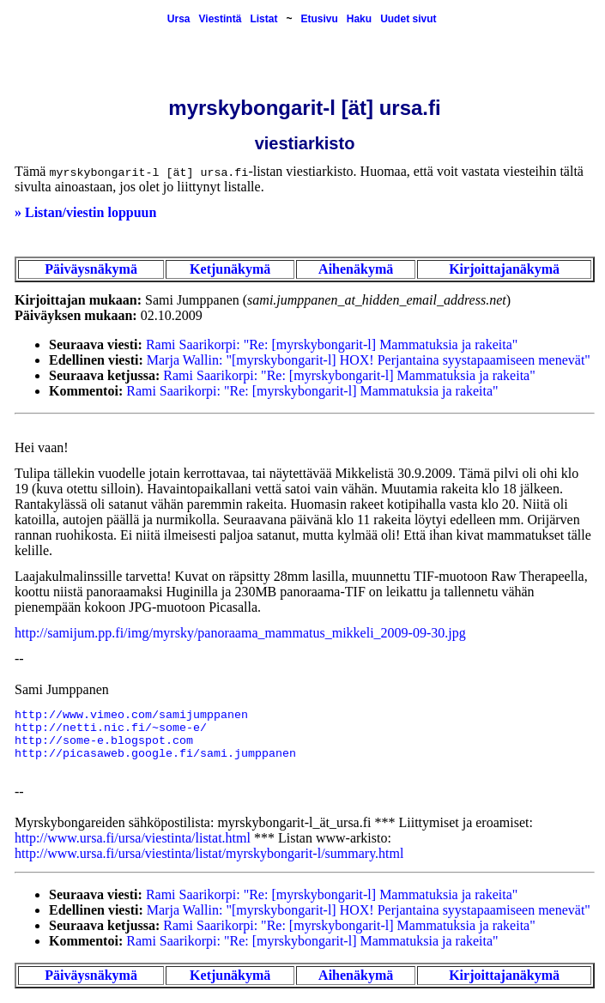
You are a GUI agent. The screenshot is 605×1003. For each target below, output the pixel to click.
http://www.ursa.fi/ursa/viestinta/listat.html (133, 838)
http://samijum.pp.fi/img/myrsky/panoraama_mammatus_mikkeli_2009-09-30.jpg (240, 632)
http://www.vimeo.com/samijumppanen (131, 715)
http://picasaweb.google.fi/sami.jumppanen (155, 753)
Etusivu (318, 19)
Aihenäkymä (355, 269)
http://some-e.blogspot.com (104, 740)
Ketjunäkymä (230, 269)
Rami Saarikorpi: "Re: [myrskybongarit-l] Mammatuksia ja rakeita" (331, 344)
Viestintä (220, 19)
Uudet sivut (408, 19)
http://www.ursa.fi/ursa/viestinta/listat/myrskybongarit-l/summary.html (209, 853)
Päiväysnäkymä (91, 269)
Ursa (179, 19)
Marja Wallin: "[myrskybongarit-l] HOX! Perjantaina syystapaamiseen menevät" (368, 360)
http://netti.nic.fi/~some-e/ (111, 728)
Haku (359, 19)
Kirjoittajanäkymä (504, 269)
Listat (263, 19)
